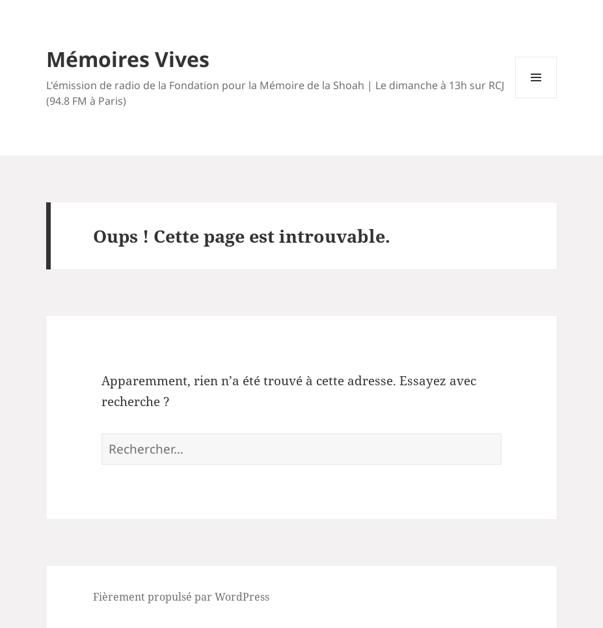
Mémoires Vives (127, 59)
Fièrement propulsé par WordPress (181, 597)
